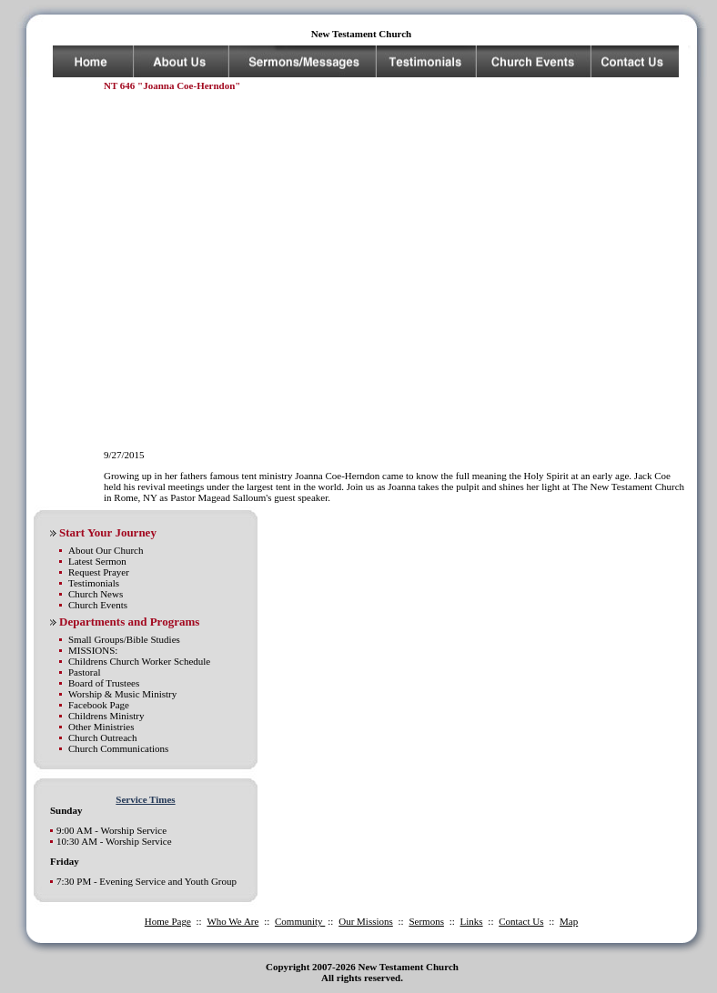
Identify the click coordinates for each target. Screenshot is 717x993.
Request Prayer (98, 572)
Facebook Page (98, 704)
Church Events (97, 604)
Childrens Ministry (106, 715)
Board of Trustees (103, 682)
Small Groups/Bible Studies (124, 639)
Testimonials (93, 582)
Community (300, 921)
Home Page (168, 921)
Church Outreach (102, 737)
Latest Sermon (97, 561)
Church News (95, 593)
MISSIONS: (92, 650)
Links (471, 921)
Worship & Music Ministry (122, 693)
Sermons (426, 921)
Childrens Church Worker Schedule (139, 661)
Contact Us (521, 921)
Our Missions (365, 921)
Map (569, 921)
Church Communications (118, 748)
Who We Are (232, 921)
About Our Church (106, 550)
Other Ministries (101, 726)
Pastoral (84, 672)
